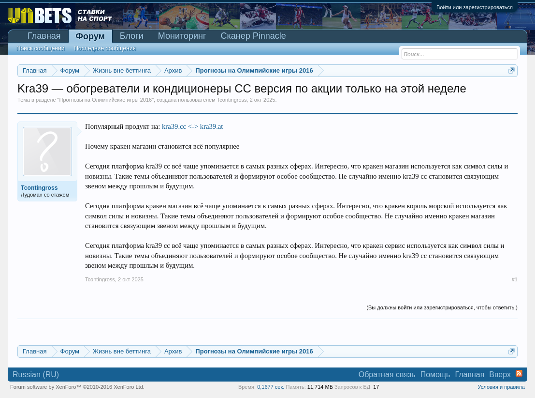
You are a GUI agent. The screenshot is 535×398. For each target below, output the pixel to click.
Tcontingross (232, 100)
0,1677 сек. (270, 387)
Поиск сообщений (40, 48)
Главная (44, 36)
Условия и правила (501, 387)
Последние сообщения (105, 48)
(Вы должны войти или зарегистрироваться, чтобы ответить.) (442, 307)
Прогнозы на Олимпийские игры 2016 (105, 100)
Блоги (132, 36)
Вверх (500, 374)
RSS (519, 373)
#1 (515, 279)
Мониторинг (182, 36)
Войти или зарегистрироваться (474, 7)
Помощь (435, 374)
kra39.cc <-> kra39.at (192, 126)
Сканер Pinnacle (253, 36)
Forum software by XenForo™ (77, 387)
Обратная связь (387, 374)
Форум (90, 36)
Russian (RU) (36, 374)
